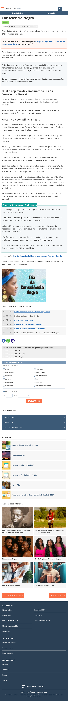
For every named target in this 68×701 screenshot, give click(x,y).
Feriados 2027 (38, 615)
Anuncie (4, 680)
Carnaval (8, 376)
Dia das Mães (10, 372)
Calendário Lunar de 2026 (10, 626)
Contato (4, 675)
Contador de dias (7, 653)
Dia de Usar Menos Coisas (13, 595)
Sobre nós (5, 664)
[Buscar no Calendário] (60, 9)
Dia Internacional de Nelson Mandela (28, 324)
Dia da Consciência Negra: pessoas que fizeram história (37, 256)
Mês (22, 395)
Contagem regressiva (8, 648)
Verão (38, 379)
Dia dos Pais (40, 372)
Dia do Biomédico (57, 595)
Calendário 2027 (39, 610)
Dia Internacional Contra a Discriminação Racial (32, 312)
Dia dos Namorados (43, 386)
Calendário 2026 (17, 13)
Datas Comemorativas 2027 (43, 621)
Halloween (8, 386)
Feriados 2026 (51, 13)
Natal (7, 369)
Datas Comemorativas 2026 (13, 427)
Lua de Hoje (5, 631)
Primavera (8, 382)
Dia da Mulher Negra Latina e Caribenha (29, 329)
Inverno (7, 379)
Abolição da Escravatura (23, 320)
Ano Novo (39, 369)
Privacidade (5, 670)
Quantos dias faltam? (12, 362)
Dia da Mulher (41, 376)
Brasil (19, 9)
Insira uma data (10, 391)
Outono (38, 382)
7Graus (32, 692)
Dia (8, 395)
